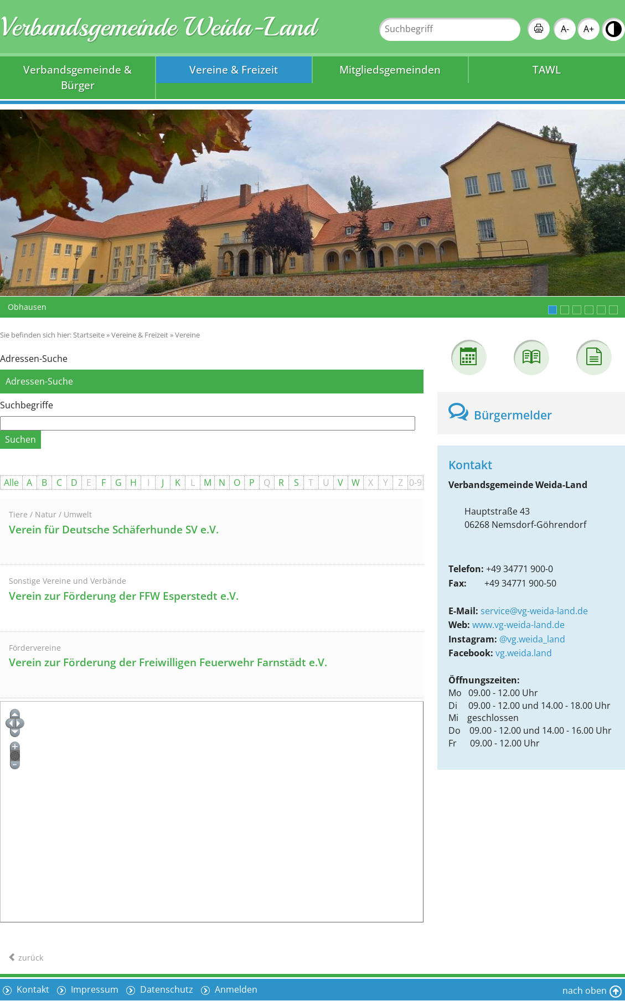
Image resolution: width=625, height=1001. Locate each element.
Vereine (187, 335)
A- (565, 29)
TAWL (547, 69)
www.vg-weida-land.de (518, 625)
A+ (588, 29)
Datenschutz (165, 989)
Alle (11, 482)
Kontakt (31, 989)
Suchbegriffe (26, 405)
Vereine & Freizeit (233, 69)
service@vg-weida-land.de (534, 611)
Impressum (93, 989)
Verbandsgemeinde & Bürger (77, 77)
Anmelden (235, 989)
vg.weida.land (523, 653)
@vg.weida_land (532, 639)
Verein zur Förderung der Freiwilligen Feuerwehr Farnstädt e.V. (168, 662)
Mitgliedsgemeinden (390, 69)
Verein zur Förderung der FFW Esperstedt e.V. (124, 596)
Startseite (89, 335)
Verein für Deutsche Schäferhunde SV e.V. (114, 529)
